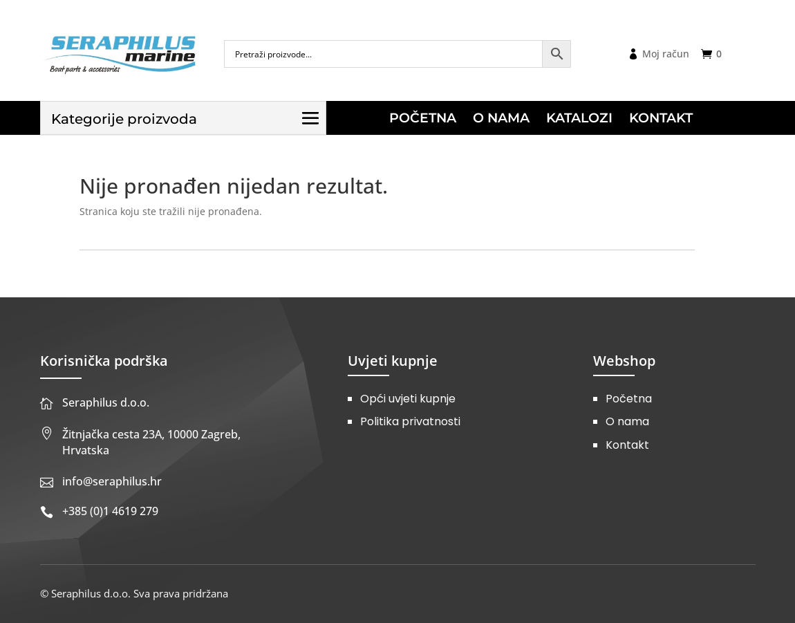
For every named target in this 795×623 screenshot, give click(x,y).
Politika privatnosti (410, 421)
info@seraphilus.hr (112, 481)
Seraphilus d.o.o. (105, 402)
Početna (629, 399)
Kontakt (627, 445)
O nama (627, 421)
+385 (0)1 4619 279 (110, 511)
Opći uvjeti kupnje (408, 399)
